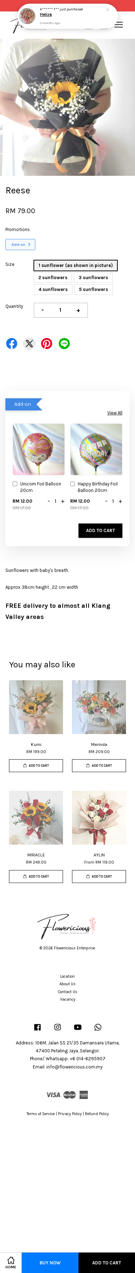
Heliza (46, 14)
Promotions (17, 229)
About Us (67, 984)
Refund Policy (97, 1114)
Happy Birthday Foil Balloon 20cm (94, 487)
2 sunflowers (53, 277)
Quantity (14, 306)
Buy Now (50, 1262)
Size (9, 264)
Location (67, 976)
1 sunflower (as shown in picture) (76, 265)
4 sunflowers (53, 289)
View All (114, 412)
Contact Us (67, 992)
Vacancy (67, 999)
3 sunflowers (93, 277)
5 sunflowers (93, 289)
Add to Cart (100, 530)
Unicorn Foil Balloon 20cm (37, 487)
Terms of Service (41, 1114)
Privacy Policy (70, 1114)
